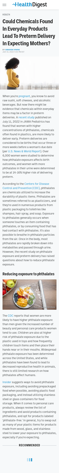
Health (6, 14)
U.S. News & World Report (24, 151)
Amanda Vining (12, 50)
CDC (10, 315)
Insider (7, 382)
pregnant (24, 96)
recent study (26, 117)
